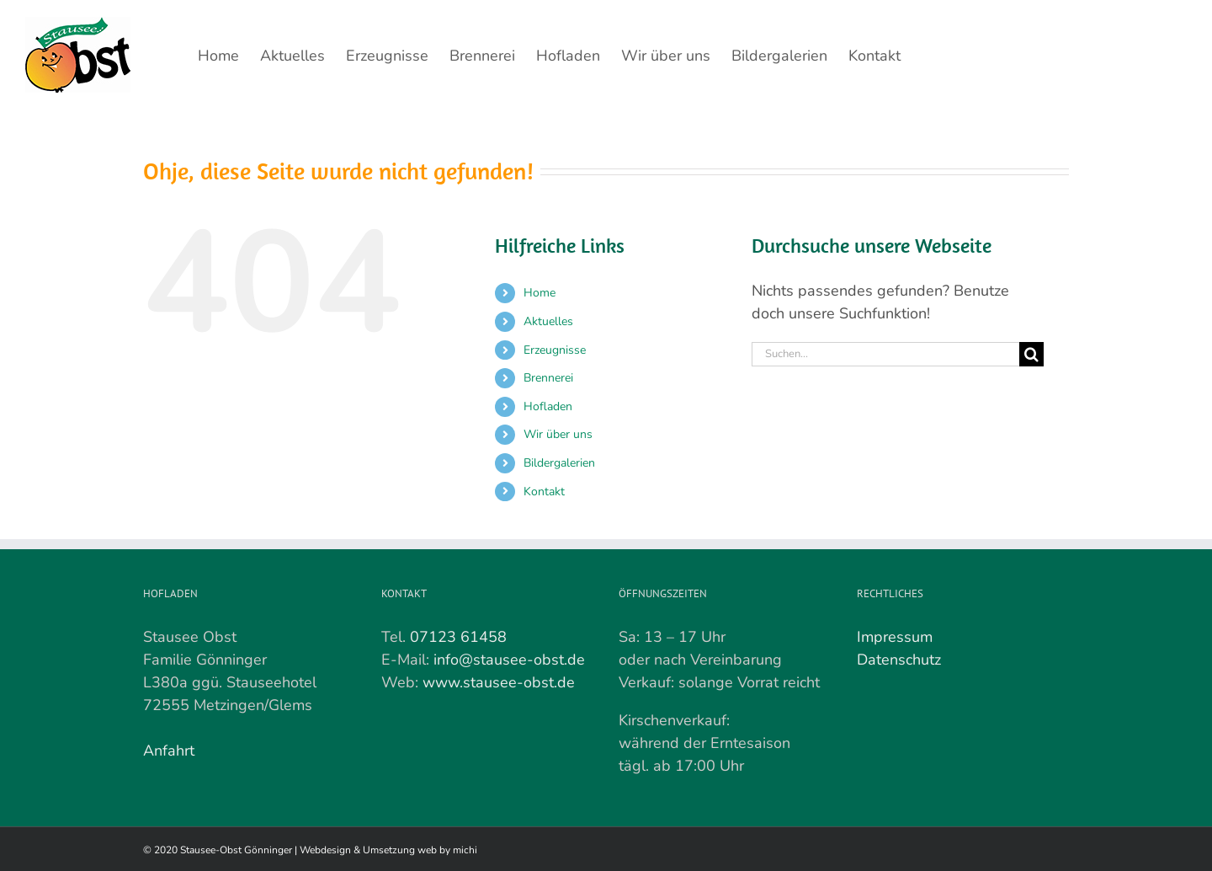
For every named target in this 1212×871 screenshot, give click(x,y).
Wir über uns (558, 434)
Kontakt (544, 492)
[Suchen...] (885, 354)
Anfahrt (168, 750)
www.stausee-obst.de (499, 682)
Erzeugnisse (555, 350)
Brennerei (548, 378)
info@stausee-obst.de (509, 659)
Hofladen (548, 406)
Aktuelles (548, 321)
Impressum (895, 637)
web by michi (447, 850)
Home (540, 293)
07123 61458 (458, 637)
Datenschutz (899, 659)
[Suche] (1031, 354)
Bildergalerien (559, 463)
